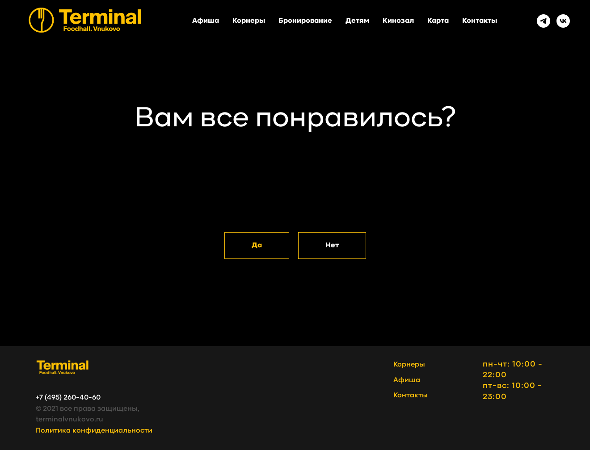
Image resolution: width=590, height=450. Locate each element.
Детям (357, 21)
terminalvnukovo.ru (69, 419)
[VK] (563, 21)
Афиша (205, 21)
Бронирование (305, 21)
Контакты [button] (479, 21)
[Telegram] (543, 21)
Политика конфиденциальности (94, 430)
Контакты (410, 395)
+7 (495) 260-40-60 (68, 397)
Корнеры (248, 21)
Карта (438, 21)
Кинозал (398, 21)
